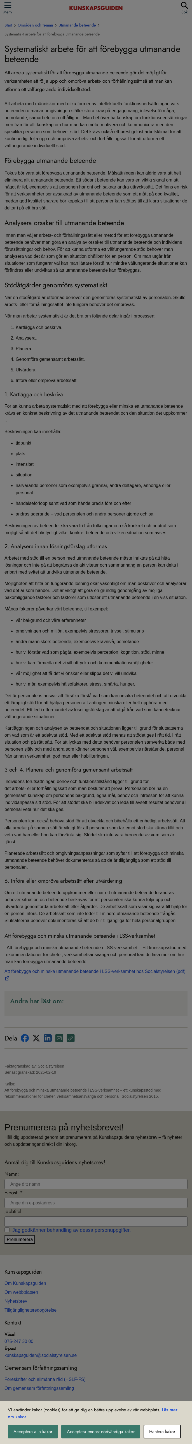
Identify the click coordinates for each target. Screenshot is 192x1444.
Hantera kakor (162, 1431)
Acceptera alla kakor (32, 1431)
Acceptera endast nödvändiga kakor (101, 1431)
